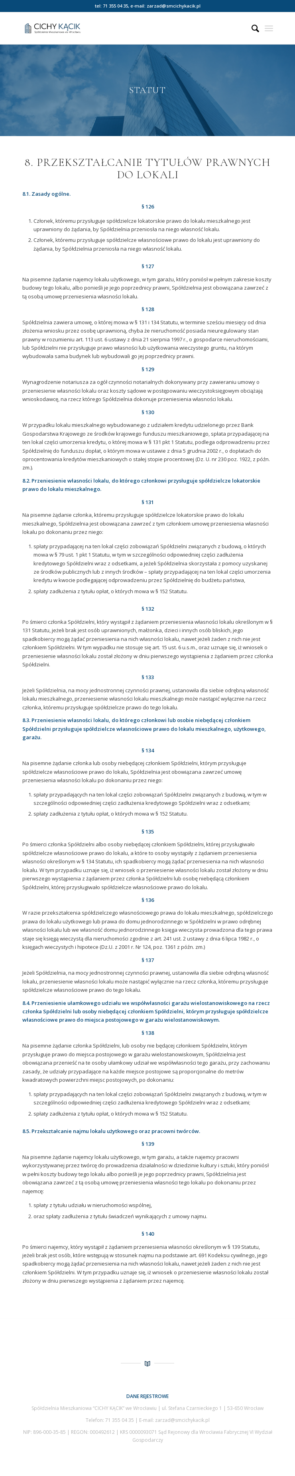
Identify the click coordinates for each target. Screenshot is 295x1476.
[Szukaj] (251, 28)
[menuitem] (251, 28)
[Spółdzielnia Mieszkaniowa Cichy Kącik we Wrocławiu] (122, 28)
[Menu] (269, 28)
